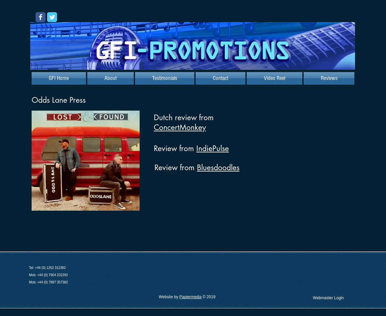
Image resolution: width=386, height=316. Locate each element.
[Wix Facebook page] (40, 17)
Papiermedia (190, 297)
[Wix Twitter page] (52, 17)
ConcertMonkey (180, 127)
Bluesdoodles (218, 167)
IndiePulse (212, 148)
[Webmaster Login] (328, 298)
